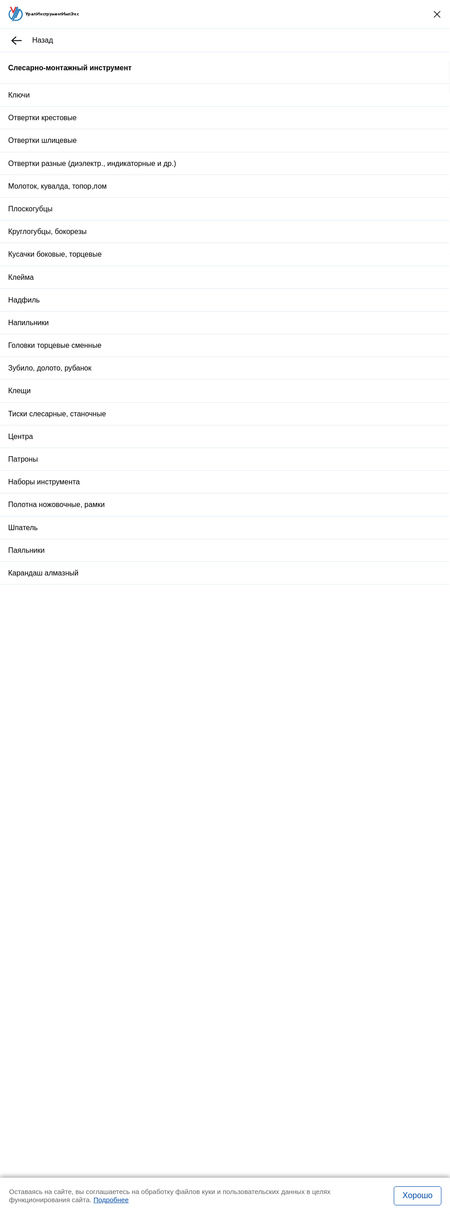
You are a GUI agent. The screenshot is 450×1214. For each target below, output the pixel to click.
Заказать (89, 882)
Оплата (332, 423)
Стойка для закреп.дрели (120, 604)
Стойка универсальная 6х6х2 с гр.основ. (144, 662)
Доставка (278, 423)
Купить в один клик (304, 401)
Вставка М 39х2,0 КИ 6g (118, 716)
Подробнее (111, 1200)
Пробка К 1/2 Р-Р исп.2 (116, 770)
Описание (69, 448)
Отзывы (112, 448)
